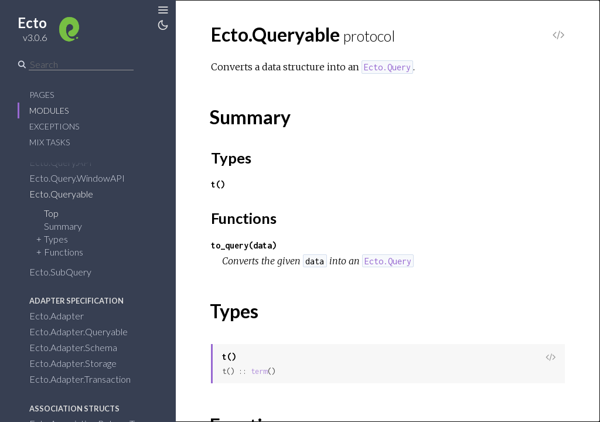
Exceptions (54, 126)
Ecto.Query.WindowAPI (77, 177)
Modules (49, 110)
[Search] (81, 64)
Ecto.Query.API (60, 162)
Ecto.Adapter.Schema (73, 347)
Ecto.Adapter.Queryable (78, 331)
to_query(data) (244, 245)
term (259, 371)
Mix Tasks (49, 142)
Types (56, 238)
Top (51, 213)
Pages (41, 95)
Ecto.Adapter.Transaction (80, 378)
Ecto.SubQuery (60, 271)
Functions (63, 251)
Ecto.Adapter (56, 315)
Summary (63, 226)
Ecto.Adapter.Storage (73, 363)
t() (218, 184)
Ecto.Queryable (61, 193)
